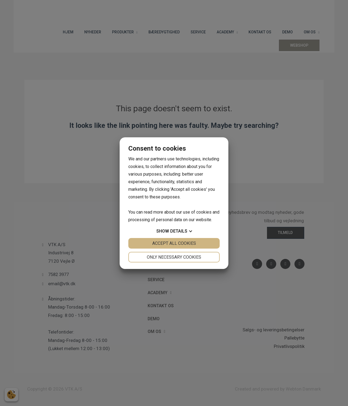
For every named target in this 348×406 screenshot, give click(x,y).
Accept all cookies (174, 243)
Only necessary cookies (174, 257)
